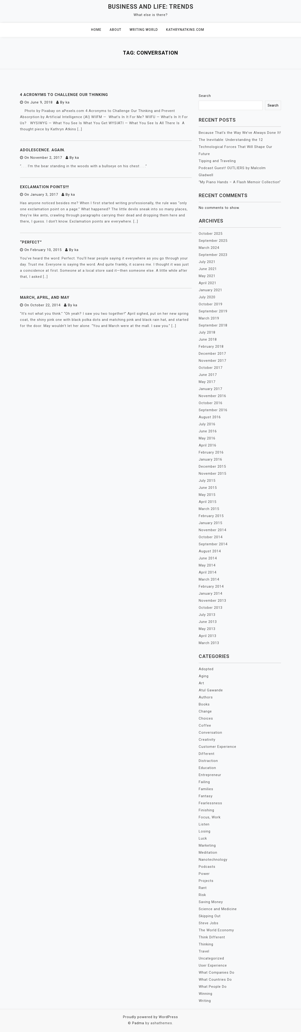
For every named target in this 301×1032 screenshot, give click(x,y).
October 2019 (210, 304)
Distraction (208, 761)
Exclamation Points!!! (44, 187)
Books (204, 704)
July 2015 (207, 480)
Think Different (212, 937)
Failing (204, 782)
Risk (202, 895)
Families (206, 789)
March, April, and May (44, 297)
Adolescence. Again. (42, 150)
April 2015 (207, 502)
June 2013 (208, 622)
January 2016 (210, 459)
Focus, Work (210, 817)
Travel (204, 951)
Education (207, 768)
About (115, 30)
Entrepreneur (210, 775)
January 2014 (210, 593)
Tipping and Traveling (217, 161)
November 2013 (212, 600)
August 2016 (210, 417)
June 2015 (208, 488)
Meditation (208, 852)
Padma (138, 1023)
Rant (203, 888)
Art (201, 683)
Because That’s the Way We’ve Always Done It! (240, 133)
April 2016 (207, 445)
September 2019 (213, 311)
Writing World (144, 30)
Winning (205, 994)
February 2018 (211, 346)
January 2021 (210, 290)
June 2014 (208, 558)
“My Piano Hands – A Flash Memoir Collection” (240, 182)
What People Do (213, 986)
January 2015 (210, 523)
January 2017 (210, 389)
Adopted (206, 669)
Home (96, 30)
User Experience (213, 965)
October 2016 (210, 403)
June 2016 (208, 431)
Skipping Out (210, 916)
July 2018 (207, 332)
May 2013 (207, 629)
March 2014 (209, 579)
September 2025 (213, 241)
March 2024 (209, 248)
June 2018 (208, 339)
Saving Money (211, 902)
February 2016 (211, 452)
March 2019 (209, 318)
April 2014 (207, 572)
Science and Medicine (218, 909)
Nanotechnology (213, 859)
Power (204, 874)
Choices (206, 718)
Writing (205, 1001)
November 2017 (212, 361)
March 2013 (209, 643)
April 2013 (207, 636)
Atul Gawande (211, 690)
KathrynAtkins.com (185, 30)
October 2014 (210, 537)
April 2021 (207, 283)
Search (205, 96)
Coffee (205, 725)
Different (206, 754)
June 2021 (208, 269)
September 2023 (213, 255)
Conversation (210, 732)
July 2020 (207, 297)
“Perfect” (31, 242)
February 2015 (211, 516)
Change (205, 711)
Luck (203, 838)
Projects (206, 881)
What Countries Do (215, 979)
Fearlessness (210, 803)
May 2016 (207, 438)
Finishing (206, 810)
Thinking (206, 944)
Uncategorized (211, 958)
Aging (204, 676)
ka (68, 102)
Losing (204, 831)
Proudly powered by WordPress (150, 1017)
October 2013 (210, 608)
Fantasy (206, 796)
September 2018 (213, 325)
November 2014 (212, 530)
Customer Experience (217, 747)
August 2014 (210, 551)
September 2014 (213, 544)
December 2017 (212, 353)
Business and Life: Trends (150, 6)
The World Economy (216, 930)
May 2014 (207, 565)
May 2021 (207, 276)
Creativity (207, 739)
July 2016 (207, 424)
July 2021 (207, 262)
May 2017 (207, 382)
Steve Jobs (208, 923)
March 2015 (209, 509)
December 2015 (212, 466)
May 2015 (207, 495)
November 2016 (212, 396)
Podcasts (207, 867)
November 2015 (212, 473)
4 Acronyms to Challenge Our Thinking (64, 94)
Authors (206, 697)
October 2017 (210, 368)
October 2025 (210, 233)
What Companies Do (216, 972)
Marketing (207, 845)
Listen (204, 824)
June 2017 (208, 375)
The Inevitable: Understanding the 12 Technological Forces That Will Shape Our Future (235, 147)
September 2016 (213, 410)
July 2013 (207, 615)
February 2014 (211, 586)
